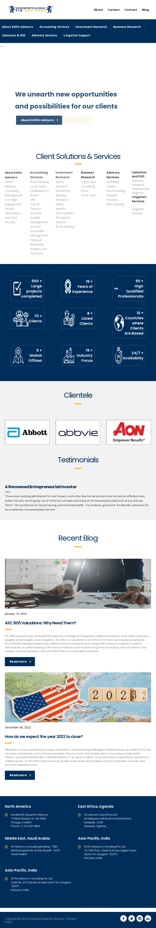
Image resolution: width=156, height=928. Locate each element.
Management (14, 195)
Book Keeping (39, 182)
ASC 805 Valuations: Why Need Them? (40, 623)
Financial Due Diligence (141, 191)
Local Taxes (38, 186)
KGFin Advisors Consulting (12, 186)
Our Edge (11, 200)
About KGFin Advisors (17, 27)
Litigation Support (77, 35)
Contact (131, 10)
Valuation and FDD (139, 174)
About (98, 10)
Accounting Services (54, 27)
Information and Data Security (13, 217)
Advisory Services (44, 35)
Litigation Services (139, 199)
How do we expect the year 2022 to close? (44, 736)
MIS (32, 200)
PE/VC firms (88, 195)
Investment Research (91, 27)
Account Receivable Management (39, 231)
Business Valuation (138, 183)
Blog (145, 10)
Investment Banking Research (63, 195)
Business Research (127, 27)
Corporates (88, 182)
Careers (114, 10)
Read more (20, 662)
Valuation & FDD (13, 35)
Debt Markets (65, 213)
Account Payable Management (39, 217)
